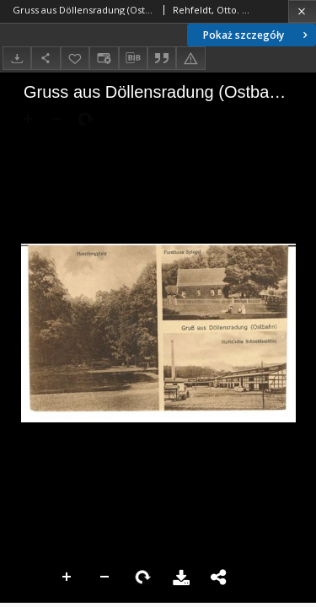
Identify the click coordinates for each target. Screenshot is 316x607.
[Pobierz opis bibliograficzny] (133, 58)
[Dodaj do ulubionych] (75, 57)
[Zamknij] (302, 11)
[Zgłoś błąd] (190, 57)
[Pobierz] (17, 57)
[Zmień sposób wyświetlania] (103, 57)
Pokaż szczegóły (257, 35)
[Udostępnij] (45, 57)
